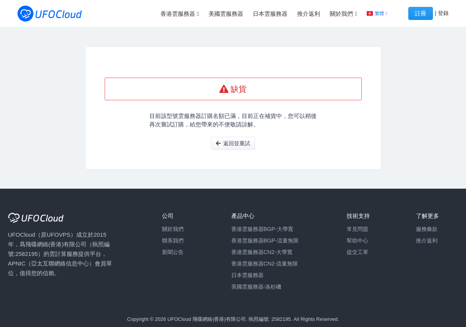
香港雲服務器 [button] (178, 13)
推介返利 (427, 240)
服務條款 (427, 229)
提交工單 (357, 252)
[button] (377, 13)
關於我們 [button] (342, 13)
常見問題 (357, 229)
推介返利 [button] (308, 13)
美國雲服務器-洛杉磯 (256, 287)
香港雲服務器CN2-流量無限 (264, 264)
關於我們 (173, 229)
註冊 (420, 13)
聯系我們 (173, 240)
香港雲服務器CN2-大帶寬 (262, 252)
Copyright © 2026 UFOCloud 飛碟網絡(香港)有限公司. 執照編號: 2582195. (209, 319)
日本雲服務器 (247, 275)
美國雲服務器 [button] (226, 13)
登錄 (443, 13)
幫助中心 (357, 240)
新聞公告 (173, 252)
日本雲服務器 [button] (270, 13)
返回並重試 (233, 143)
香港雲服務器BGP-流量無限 (265, 240)
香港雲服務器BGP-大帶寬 (262, 229)
